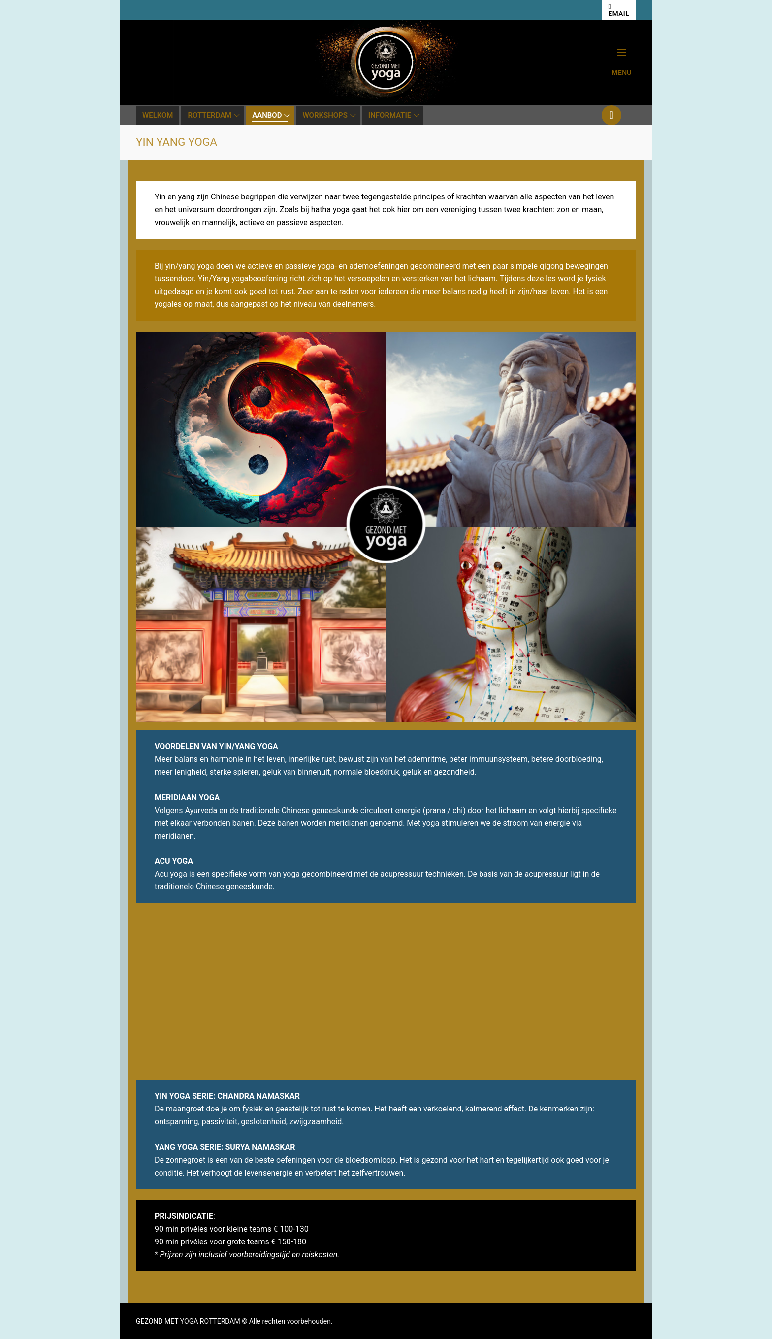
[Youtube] (611, 115)
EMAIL (619, 10)
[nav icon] (622, 63)
